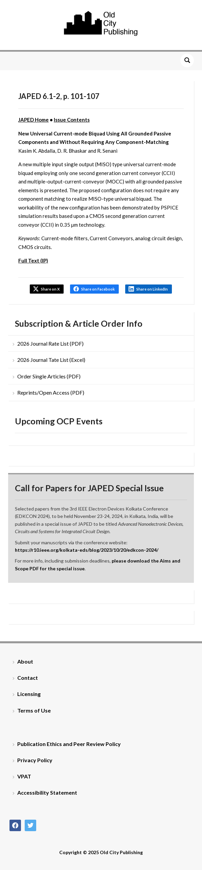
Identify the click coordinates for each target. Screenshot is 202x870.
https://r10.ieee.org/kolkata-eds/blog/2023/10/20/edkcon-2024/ (86, 550)
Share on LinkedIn (152, 289)
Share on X (50, 289)
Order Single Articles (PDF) (49, 376)
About (25, 661)
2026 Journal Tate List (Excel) (51, 359)
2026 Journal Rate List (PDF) (50, 343)
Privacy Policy (34, 760)
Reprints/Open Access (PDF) (50, 392)
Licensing (29, 694)
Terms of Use (34, 710)
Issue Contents (72, 120)
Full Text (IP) (33, 260)
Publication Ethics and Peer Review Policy (69, 744)
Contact (27, 677)
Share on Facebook (98, 289)
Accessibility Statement (47, 792)
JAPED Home (33, 120)
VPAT (24, 776)
